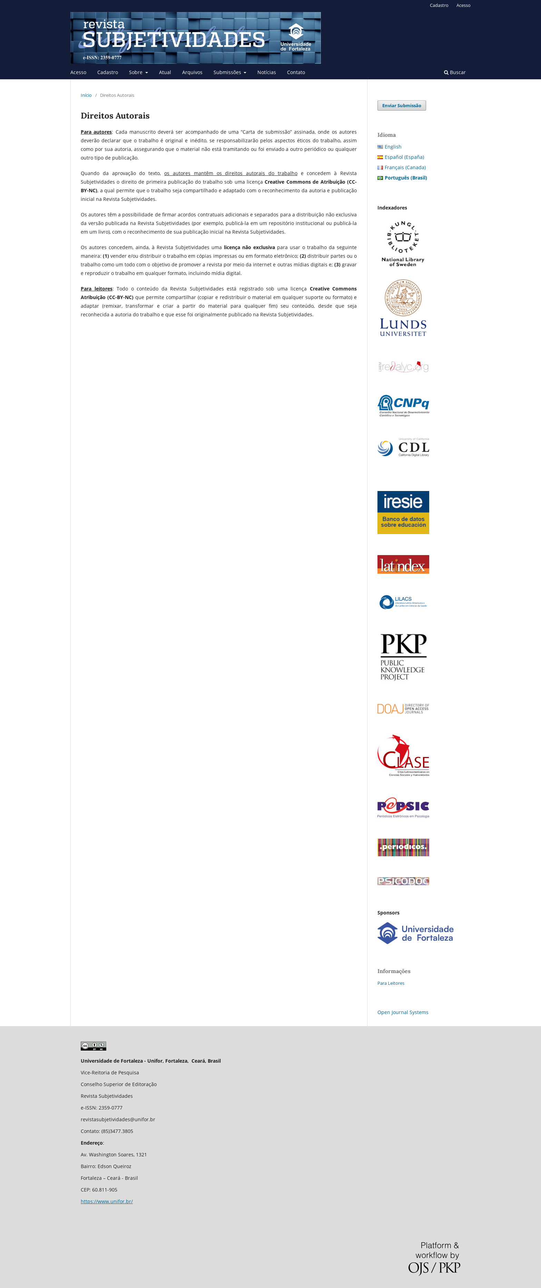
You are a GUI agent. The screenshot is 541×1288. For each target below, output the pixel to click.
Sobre (136, 72)
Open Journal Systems (403, 1012)
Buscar (455, 72)
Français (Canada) (405, 167)
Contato (296, 72)
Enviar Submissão (401, 105)
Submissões (228, 72)
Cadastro (107, 72)
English (393, 146)
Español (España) (404, 157)
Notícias (266, 72)
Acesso (78, 72)
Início (86, 95)
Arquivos (192, 72)
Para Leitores (390, 983)
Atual (165, 72)
